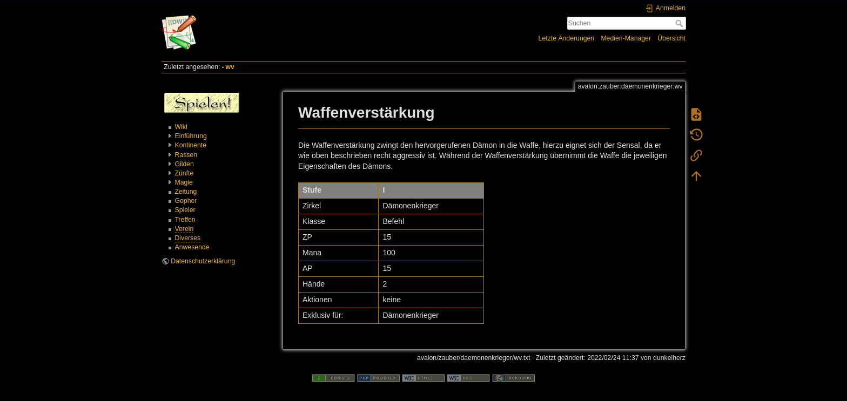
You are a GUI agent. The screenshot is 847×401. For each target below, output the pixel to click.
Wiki (181, 127)
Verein (184, 229)
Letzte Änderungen (567, 38)
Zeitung (186, 191)
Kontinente (191, 145)
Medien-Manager (626, 38)
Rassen (186, 155)
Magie (184, 182)
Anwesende (192, 247)
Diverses (188, 238)
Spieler (185, 210)
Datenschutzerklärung (203, 261)
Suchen (680, 23)
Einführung (191, 136)
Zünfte (184, 173)
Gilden (184, 164)
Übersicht (671, 38)
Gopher (186, 201)
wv (230, 67)
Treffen (185, 219)
